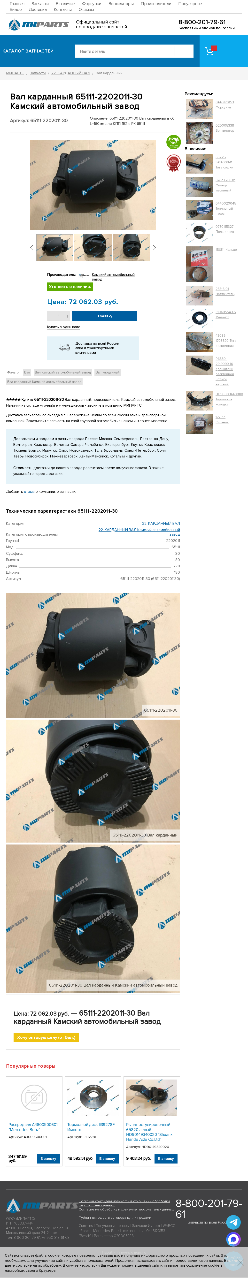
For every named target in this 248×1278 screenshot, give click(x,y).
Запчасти (40, 3)
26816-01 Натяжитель (225, 291)
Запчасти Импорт (146, 1226)
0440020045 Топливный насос (226, 208)
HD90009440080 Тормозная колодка (229, 399)
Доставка (37, 9)
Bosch (85, 1231)
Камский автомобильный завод (113, 277)
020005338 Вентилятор (225, 128)
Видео (16, 9)
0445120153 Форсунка (225, 104)
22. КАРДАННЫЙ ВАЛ (161, 523)
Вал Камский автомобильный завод (63, 372)
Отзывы (86, 9)
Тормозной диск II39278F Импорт (91, 1128)
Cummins (86, 1226)
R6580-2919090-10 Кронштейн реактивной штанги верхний (225, 371)
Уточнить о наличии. (70, 287)
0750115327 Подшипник (225, 229)
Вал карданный (108, 372)
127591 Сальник (222, 419)
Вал (27, 372)
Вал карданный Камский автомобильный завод (44, 382)
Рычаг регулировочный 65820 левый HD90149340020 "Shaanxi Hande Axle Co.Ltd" (149, 1132)
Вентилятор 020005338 (114, 1236)
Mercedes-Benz (106, 1231)
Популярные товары (112, 1226)
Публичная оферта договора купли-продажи (115, 1218)
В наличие (65, 3)
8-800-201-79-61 (202, 22)
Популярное (190, 3)
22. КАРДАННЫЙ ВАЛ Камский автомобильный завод (139, 532)
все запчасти (133, 1231)
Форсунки (91, 3)
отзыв (29, 491)
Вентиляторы (120, 3)
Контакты (62, 9)
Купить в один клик (63, 327)
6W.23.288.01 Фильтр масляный (225, 185)
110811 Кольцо (226, 250)
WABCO (169, 1226)
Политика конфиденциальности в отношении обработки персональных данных (124, 1204)
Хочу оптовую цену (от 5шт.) (46, 1038)
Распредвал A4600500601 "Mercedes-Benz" (33, 1128)
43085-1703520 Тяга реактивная (226, 341)
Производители (156, 3)
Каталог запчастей (28, 51)
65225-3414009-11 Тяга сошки (224, 162)
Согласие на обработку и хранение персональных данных (126, 1210)
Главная (17, 3)
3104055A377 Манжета (226, 314)
